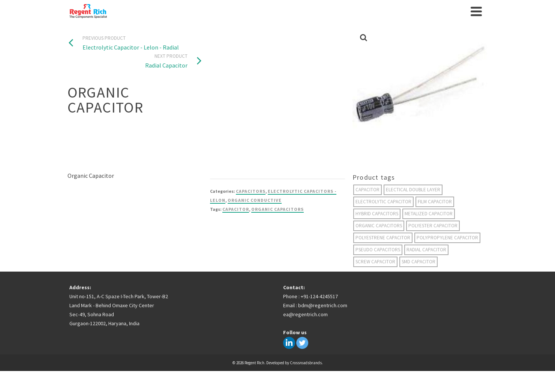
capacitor (235, 209)
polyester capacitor (433, 225)
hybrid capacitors (377, 213)
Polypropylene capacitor (447, 237)
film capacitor (435, 201)
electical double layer (413, 189)
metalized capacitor (429, 213)
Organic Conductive (255, 200)
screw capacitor (375, 261)
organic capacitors (277, 209)
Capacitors (251, 191)
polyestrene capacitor (383, 237)
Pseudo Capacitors (378, 249)
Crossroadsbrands (306, 362)
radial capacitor (426, 249)
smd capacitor (418, 261)
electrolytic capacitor (383, 201)
